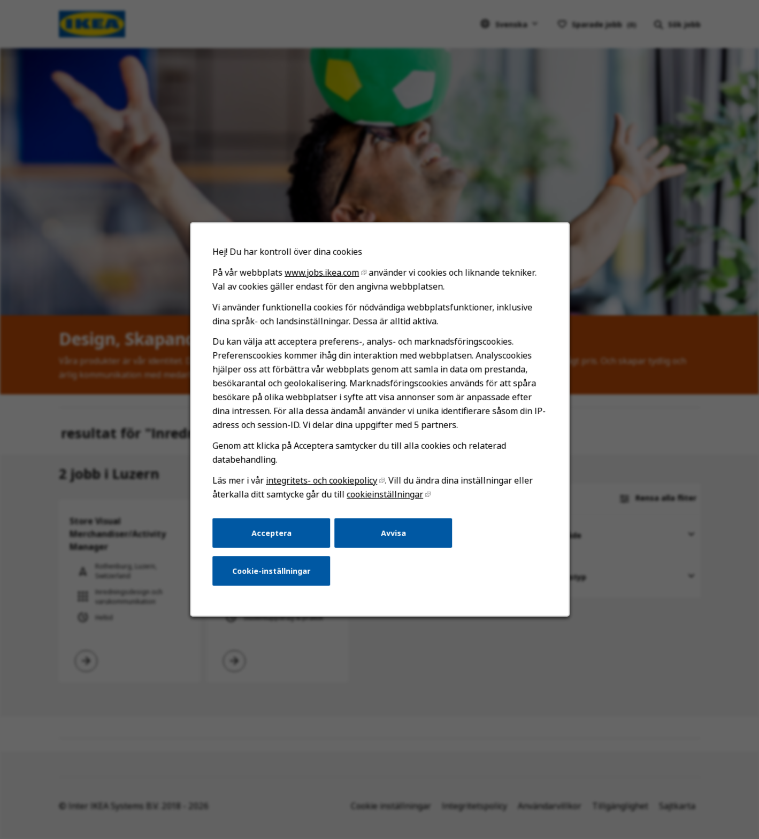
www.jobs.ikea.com (322, 283)
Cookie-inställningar (273, 576)
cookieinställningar (384, 501)
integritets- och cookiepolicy (322, 487)
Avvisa (392, 538)
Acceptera (273, 538)
